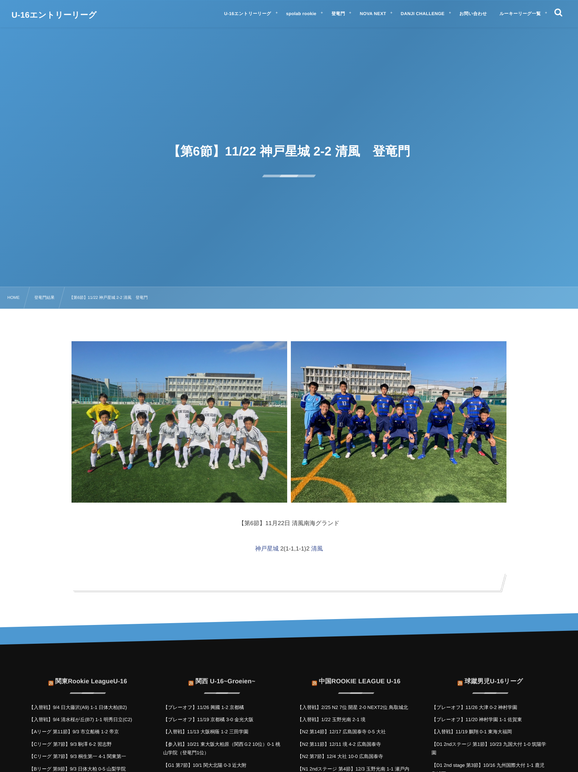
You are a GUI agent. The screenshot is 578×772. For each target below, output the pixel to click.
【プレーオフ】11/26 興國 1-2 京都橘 (203, 707)
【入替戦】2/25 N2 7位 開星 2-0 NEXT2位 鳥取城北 (352, 707)
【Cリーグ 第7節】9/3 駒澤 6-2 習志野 (70, 744)
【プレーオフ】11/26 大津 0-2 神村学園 (474, 707)
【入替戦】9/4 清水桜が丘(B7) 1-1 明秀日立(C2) (80, 719)
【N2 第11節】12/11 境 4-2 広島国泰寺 (339, 744)
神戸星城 (267, 549)
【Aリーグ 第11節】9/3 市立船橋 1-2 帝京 (74, 731)
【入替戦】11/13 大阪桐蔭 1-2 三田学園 (205, 731)
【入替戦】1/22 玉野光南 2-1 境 (331, 719)
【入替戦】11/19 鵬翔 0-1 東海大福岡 (472, 731)
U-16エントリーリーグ (54, 15)
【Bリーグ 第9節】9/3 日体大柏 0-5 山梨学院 (77, 769)
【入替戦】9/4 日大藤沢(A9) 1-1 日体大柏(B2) (78, 707)
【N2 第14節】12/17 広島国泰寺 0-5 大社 (341, 731)
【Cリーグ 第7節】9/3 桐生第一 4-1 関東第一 (77, 756)
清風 (317, 549)
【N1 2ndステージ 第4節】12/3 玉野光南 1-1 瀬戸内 (353, 769)
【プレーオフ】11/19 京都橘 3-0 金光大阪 (208, 719)
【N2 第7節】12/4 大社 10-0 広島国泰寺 (340, 756)
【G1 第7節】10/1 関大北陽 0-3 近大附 (204, 765)
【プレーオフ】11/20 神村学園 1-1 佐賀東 (477, 719)
